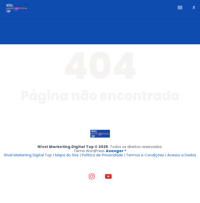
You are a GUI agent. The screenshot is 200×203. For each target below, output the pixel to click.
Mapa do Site (67, 155)
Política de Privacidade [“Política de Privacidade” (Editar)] (102, 155)
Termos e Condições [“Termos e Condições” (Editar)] (145, 155)
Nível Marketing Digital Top (28, 155)
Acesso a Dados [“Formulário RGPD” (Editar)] (181, 155)
